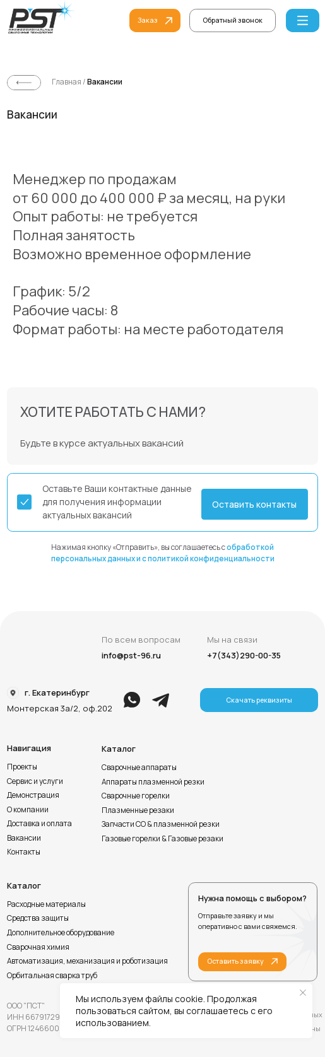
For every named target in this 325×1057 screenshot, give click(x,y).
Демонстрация (33, 795)
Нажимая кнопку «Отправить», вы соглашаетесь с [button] (163, 553)
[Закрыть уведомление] (303, 992)
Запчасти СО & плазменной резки (161, 824)
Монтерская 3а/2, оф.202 (59, 708)
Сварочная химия (38, 947)
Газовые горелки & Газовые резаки (162, 838)
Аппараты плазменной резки (153, 781)
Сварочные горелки (136, 795)
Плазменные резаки (138, 810)
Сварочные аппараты (139, 767)
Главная (67, 81)
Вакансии (104, 81)
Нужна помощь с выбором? (252, 898)
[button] (232, 21)
